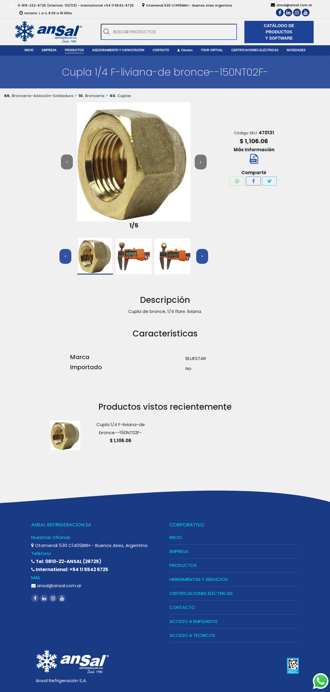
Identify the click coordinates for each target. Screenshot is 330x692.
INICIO (175, 537)
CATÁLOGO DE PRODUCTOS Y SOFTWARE (279, 31)
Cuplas (124, 96)
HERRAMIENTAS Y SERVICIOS (198, 579)
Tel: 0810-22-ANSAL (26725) (66, 561)
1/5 (133, 226)
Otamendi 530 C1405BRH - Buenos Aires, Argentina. (89, 545)
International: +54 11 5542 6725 (69, 569)
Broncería (94, 96)
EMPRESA (178, 551)
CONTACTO (182, 607)
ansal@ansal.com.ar (56, 585)
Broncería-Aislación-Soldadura (42, 96)
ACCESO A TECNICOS (192, 635)
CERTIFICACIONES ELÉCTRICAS (201, 593)
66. (7, 96)
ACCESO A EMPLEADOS (193, 621)
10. (81, 96)
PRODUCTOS (183, 565)
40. (112, 96)
